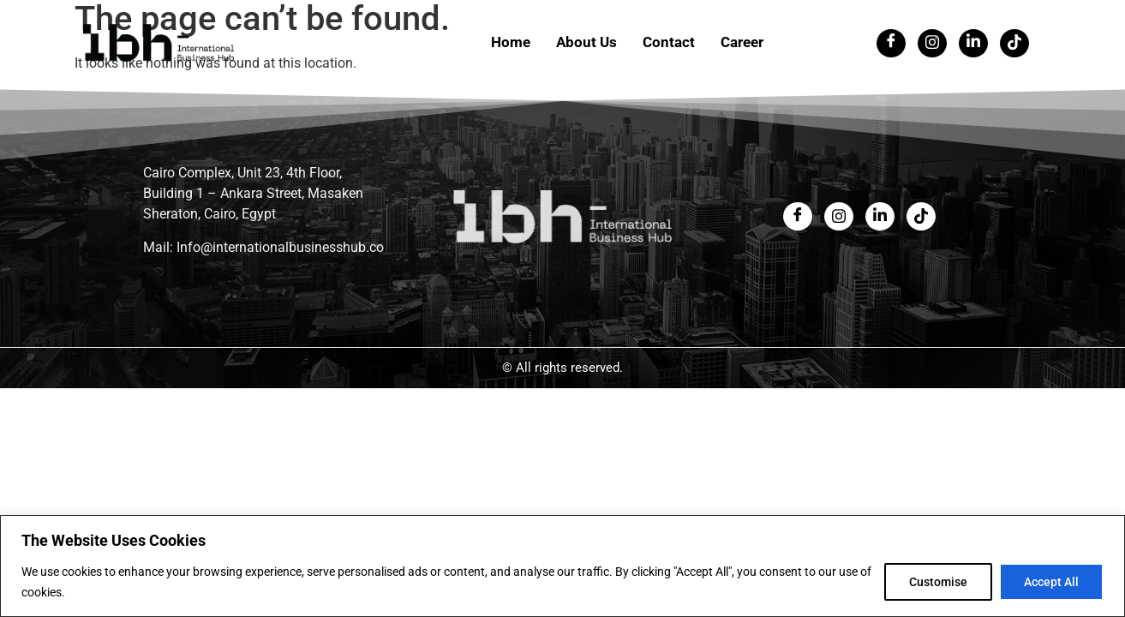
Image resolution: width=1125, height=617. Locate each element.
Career (742, 42)
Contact (669, 42)
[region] (562, 566)
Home (510, 42)
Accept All (1051, 582)
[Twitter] (932, 43)
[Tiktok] (1014, 43)
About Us (586, 42)
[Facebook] (891, 43)
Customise (938, 582)
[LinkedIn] (973, 43)
